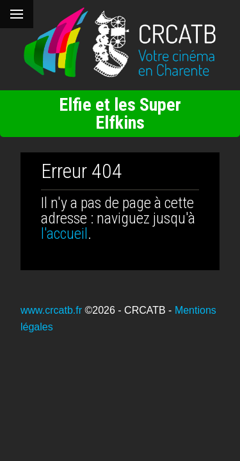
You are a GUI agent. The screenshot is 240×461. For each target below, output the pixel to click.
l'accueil (64, 234)
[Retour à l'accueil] (120, 42)
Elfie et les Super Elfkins (120, 113)
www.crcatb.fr (51, 310)
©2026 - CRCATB (124, 310)
